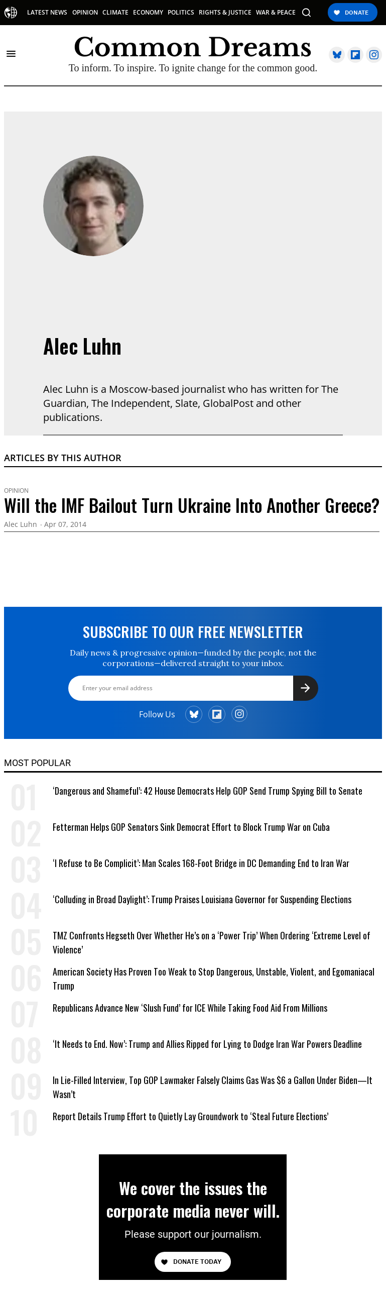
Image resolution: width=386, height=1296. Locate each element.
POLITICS (181, 13)
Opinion (16, 490)
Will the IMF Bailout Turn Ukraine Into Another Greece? (191, 505)
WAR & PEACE (276, 13)
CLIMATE (115, 13)
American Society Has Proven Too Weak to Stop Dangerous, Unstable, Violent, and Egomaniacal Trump (213, 978)
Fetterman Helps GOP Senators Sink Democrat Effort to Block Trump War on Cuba (191, 826)
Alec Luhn (82, 346)
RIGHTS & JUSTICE (225, 13)
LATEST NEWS (47, 13)
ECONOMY (148, 13)
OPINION (85, 13)
